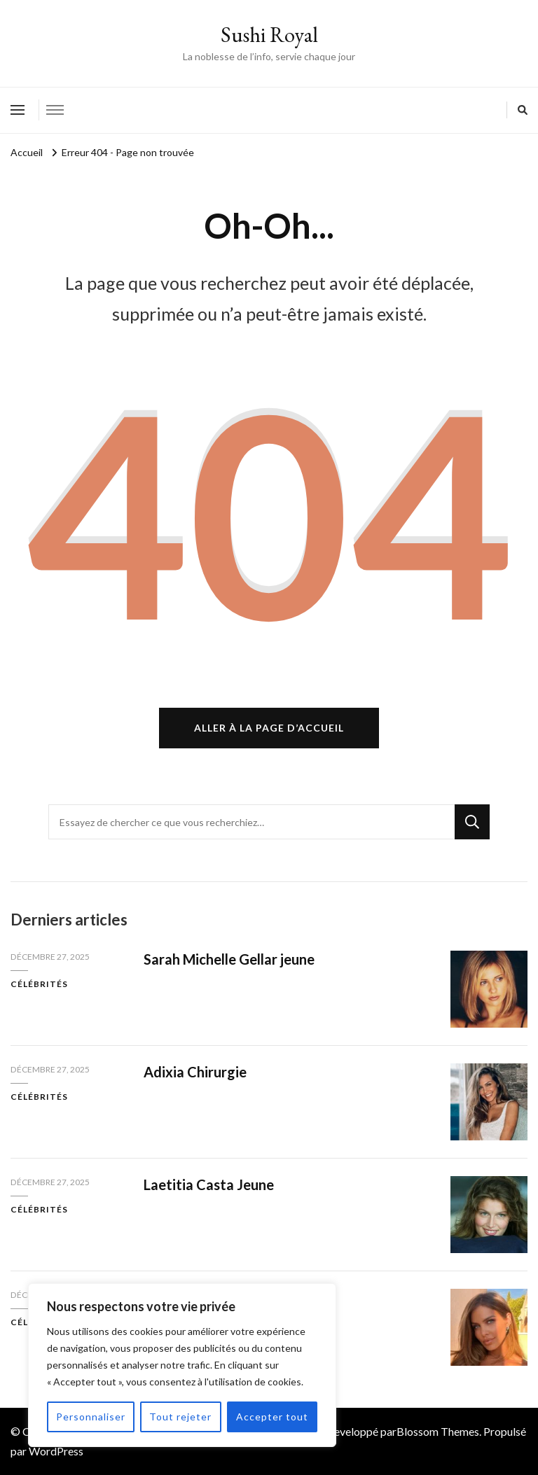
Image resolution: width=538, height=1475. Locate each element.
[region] (182, 1365)
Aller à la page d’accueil (269, 728)
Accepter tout (272, 1416)
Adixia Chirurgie (195, 1071)
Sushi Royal (269, 34)
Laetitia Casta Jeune (209, 1184)
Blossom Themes (437, 1431)
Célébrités (39, 984)
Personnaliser (90, 1416)
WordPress (56, 1450)
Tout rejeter (180, 1416)
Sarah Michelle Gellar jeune (229, 959)
